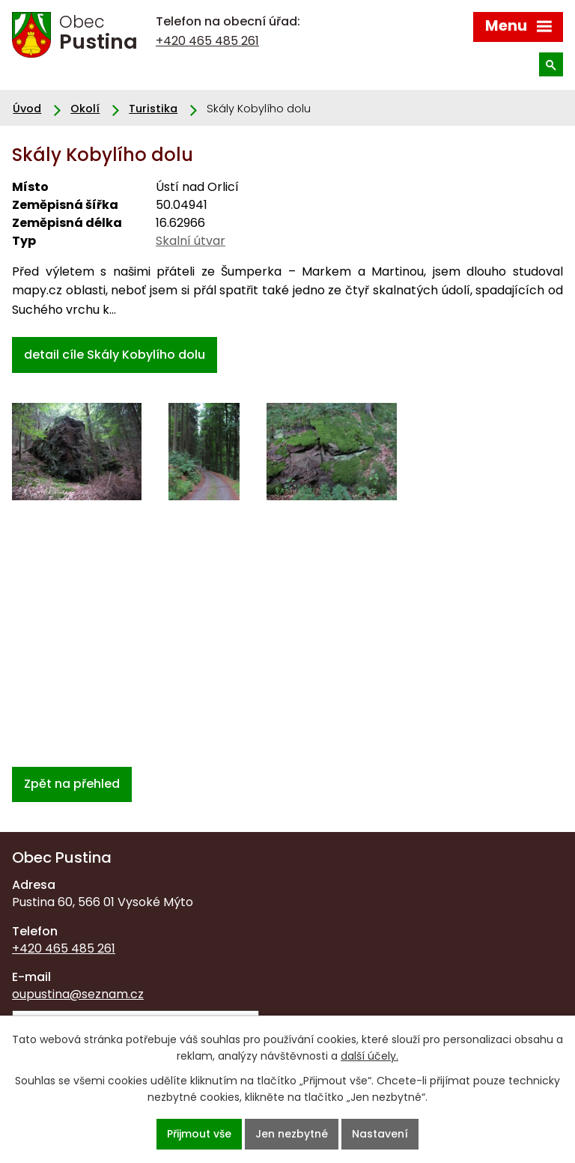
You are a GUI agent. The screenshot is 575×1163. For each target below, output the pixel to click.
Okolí (85, 108)
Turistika (153, 108)
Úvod (27, 108)
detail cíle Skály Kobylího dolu (114, 354)
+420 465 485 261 (207, 40)
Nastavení (380, 1133)
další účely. (369, 1055)
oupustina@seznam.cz (78, 994)
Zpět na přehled (72, 783)
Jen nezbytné (291, 1133)
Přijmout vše (199, 1133)
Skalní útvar (190, 240)
